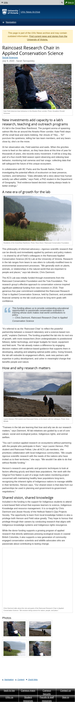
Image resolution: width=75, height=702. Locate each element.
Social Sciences (10, 57)
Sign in (69, 2)
